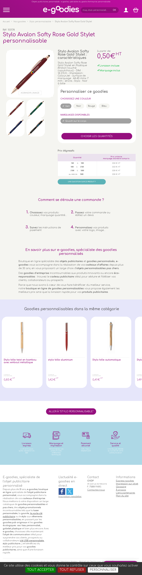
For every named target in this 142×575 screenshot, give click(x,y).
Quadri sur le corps (75, 121)
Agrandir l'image (30, 93)
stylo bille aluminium (60, 360)
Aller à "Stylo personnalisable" (71, 411)
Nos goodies (19, 22)
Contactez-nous (96, 490)
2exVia (93, 562)
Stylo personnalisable (40, 22)
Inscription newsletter (70, 496)
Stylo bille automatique (106, 360)
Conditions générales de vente (44, 562)
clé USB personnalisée (32, 540)
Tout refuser (72, 569)
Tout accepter (40, 569)
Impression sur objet (127, 484)
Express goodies (125, 481)
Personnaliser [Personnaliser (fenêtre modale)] (103, 569)
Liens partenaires (125, 493)
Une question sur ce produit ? (82, 182)
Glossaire (121, 487)
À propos (121, 490)
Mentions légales (69, 562)
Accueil (6, 22)
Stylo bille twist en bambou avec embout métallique (20, 361)
